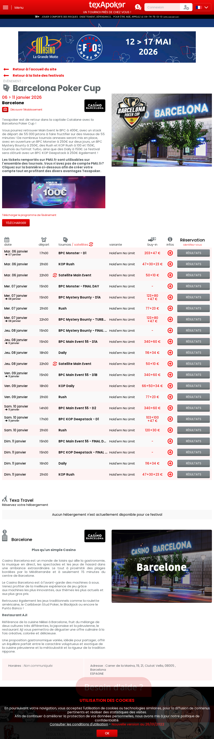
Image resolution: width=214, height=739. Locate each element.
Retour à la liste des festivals (38, 75)
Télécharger (16, 223)
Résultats (193, 253)
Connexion (155, 7)
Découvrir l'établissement (22, 109)
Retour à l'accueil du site (34, 69)
